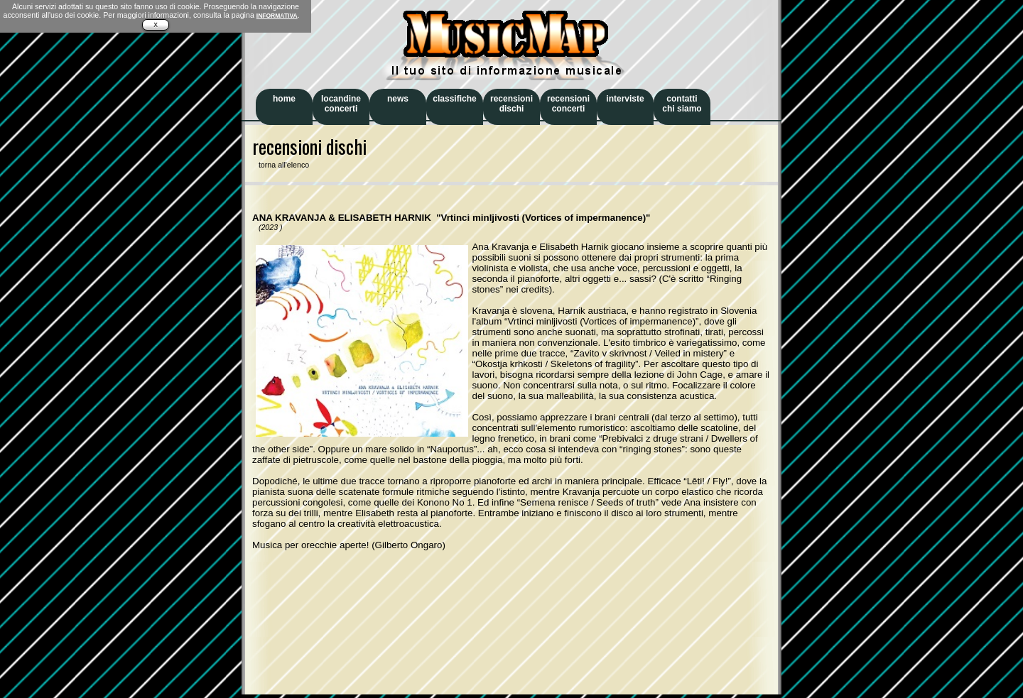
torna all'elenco (280, 164)
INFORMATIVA (277, 15)
